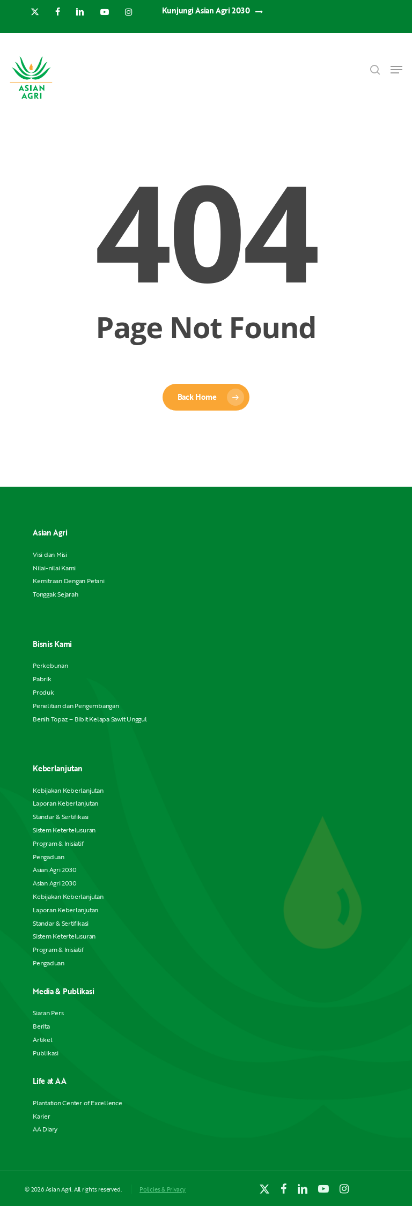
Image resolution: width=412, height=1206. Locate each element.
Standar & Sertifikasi (61, 816)
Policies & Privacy (162, 1189)
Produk (43, 692)
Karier (41, 1116)
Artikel (42, 1039)
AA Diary (45, 1129)
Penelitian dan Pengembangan (76, 705)
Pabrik (42, 678)
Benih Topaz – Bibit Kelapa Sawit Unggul (90, 719)
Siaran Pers (48, 1012)
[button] (396, 69)
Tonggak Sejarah (55, 594)
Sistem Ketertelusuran (64, 830)
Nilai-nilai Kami (54, 567)
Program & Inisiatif (58, 843)
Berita (41, 1026)
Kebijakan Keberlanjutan (68, 790)
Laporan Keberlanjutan (65, 803)
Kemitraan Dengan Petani (68, 580)
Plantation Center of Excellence (77, 1102)
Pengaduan (48, 856)
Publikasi (45, 1053)
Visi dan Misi (50, 554)
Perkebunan (50, 665)
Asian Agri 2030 (54, 869)
